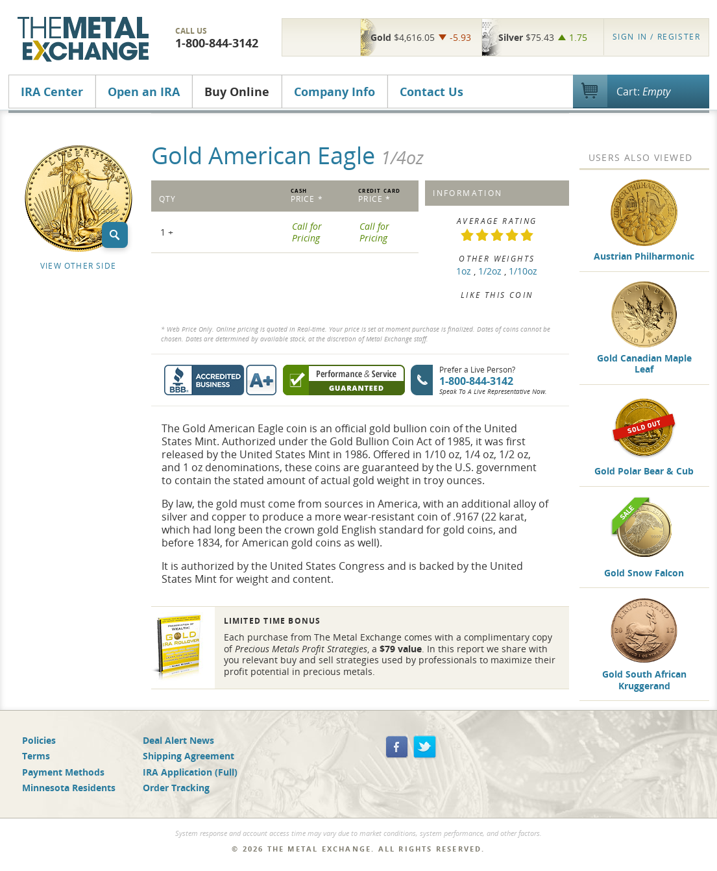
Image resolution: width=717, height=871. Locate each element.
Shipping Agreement (188, 756)
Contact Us (431, 91)
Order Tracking (176, 787)
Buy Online (236, 91)
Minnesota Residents (68, 787)
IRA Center (52, 91)
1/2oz (490, 271)
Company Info (334, 91)
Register (657, 36)
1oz (463, 271)
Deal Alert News (178, 740)
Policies (39, 740)
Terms (36, 756)
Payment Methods (63, 772)
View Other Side (78, 265)
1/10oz (523, 271)
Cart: (643, 91)
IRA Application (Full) (190, 772)
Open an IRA (144, 91)
